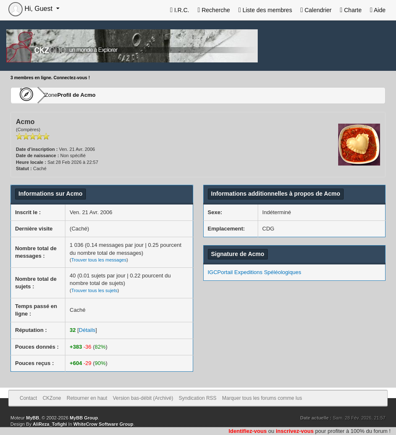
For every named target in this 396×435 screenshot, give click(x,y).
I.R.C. (179, 10)
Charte (351, 10)
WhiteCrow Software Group (103, 424)
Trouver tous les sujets (94, 290)
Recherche (213, 10)
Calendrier (315, 10)
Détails (87, 330)
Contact (28, 398)
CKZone (59, 95)
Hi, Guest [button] (31, 8)
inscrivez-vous (294, 431)
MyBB (32, 417)
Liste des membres (265, 10)
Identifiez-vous (247, 431)
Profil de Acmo (101, 95)
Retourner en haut (87, 398)
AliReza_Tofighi (50, 424)
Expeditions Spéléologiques (267, 272)
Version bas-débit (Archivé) (143, 398)
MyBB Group (84, 417)
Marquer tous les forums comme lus (262, 398)
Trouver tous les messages (99, 259)
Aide (378, 10)
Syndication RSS (198, 398)
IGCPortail (220, 272)
